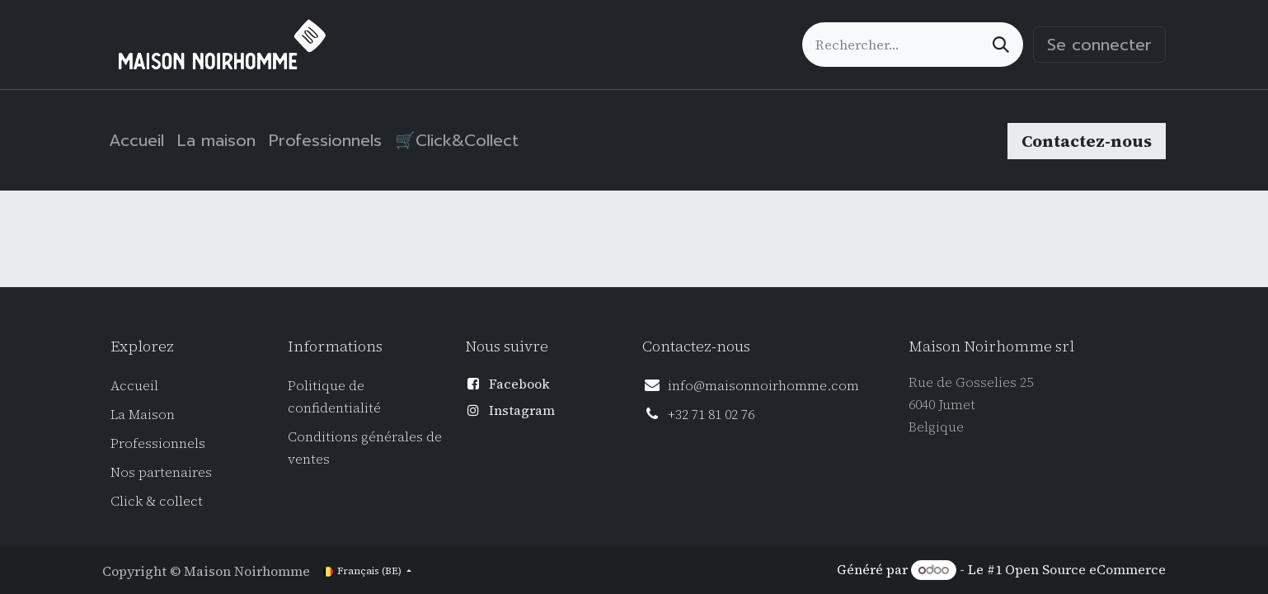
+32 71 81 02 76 (711, 414)
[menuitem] (136, 140)
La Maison (142, 414)
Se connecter (1099, 44)
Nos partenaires (161, 472)
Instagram (522, 410)
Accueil (134, 385)
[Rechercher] (1001, 44)
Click (128, 501)
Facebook (519, 384)
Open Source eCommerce (1085, 569)
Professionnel (154, 443)
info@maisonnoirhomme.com (763, 385)
